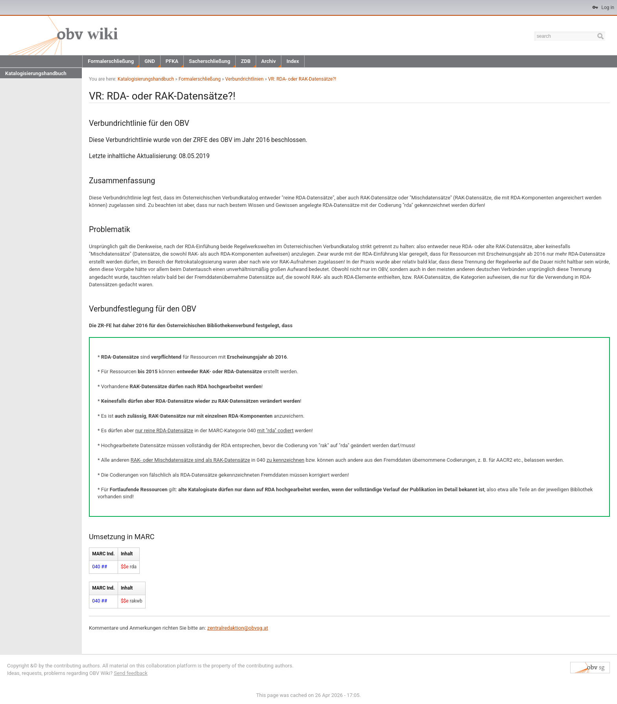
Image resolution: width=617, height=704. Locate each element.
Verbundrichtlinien (244, 79)
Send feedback (131, 673)
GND (149, 61)
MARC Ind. (103, 554)
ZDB (246, 61)
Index (292, 61)
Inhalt (127, 554)
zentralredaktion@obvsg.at (237, 628)
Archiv (268, 61)
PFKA (172, 61)
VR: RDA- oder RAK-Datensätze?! (302, 79)
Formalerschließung (111, 61)
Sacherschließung (209, 61)
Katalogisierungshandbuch (36, 73)
